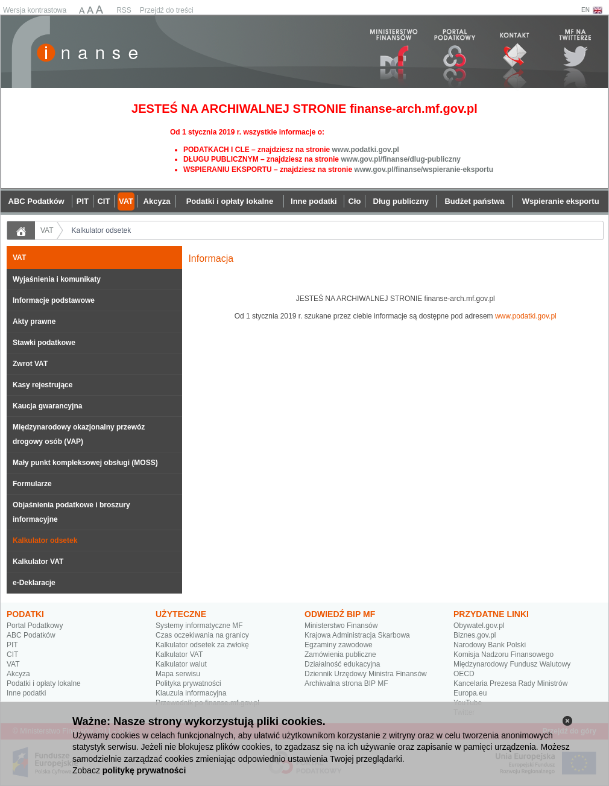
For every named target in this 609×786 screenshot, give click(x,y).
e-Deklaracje (34, 582)
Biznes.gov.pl (474, 635)
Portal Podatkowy (35, 625)
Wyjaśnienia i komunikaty (57, 279)
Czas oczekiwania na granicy (202, 635)
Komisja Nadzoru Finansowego (503, 654)
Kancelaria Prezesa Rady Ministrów (510, 683)
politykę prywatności (144, 770)
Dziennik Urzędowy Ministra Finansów (365, 674)
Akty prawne (34, 321)
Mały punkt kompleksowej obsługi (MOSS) (85, 462)
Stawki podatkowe (44, 342)
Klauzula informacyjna (191, 693)
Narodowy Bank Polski (489, 645)
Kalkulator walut (181, 664)
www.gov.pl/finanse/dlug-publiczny (401, 159)
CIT (12, 654)
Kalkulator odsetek (101, 230)
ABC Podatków (31, 635)
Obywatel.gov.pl (479, 625)
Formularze (32, 484)
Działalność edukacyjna (342, 664)
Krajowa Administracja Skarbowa (357, 635)
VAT (47, 230)
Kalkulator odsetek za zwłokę (202, 645)
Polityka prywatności (188, 683)
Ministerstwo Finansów (340, 625)
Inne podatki (26, 693)
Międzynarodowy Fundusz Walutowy (511, 664)
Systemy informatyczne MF (199, 625)
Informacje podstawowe (54, 300)
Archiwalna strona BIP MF (346, 683)
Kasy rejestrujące (42, 385)
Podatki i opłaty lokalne (44, 683)
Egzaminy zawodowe (338, 645)
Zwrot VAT (30, 364)
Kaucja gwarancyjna (47, 406)
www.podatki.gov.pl (365, 149)
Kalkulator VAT (38, 561)
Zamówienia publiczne (340, 654)
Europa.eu (470, 693)
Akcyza (18, 674)
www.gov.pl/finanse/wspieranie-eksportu (423, 169)
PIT (12, 645)
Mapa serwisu (178, 674)
